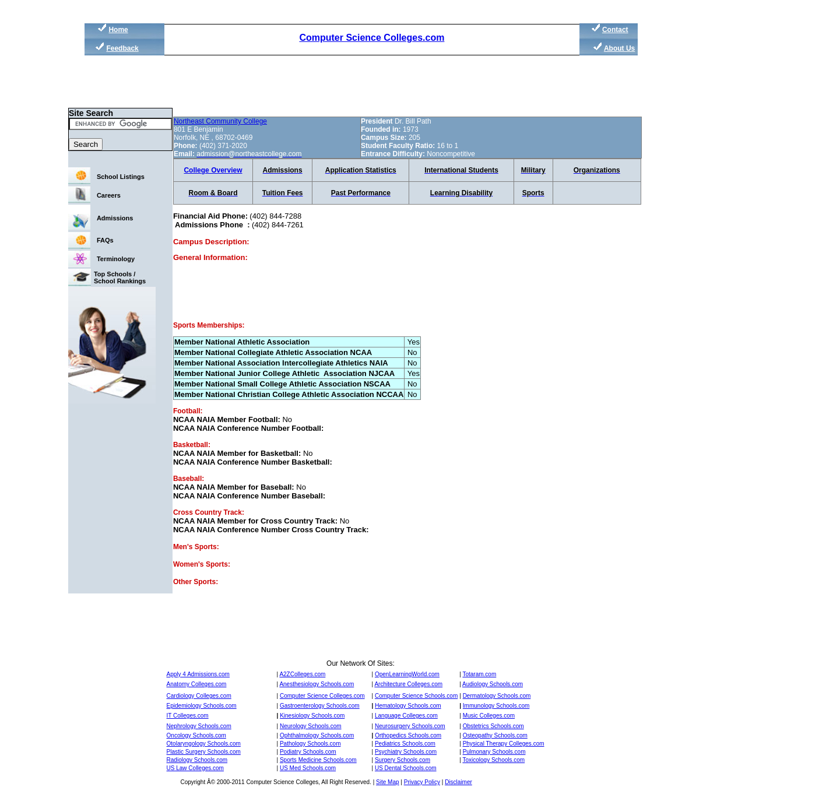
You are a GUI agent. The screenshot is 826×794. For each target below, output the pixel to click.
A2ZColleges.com (302, 674)
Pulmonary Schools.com (494, 752)
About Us (619, 48)
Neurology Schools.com (311, 726)
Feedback (122, 48)
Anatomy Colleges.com (197, 684)
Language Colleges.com (406, 715)
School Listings (121, 176)
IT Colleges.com (188, 715)
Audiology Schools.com (492, 684)
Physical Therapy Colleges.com (503, 743)
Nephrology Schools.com (199, 726)
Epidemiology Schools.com (202, 705)
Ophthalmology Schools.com (317, 735)
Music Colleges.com (489, 715)
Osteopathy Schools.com (495, 735)
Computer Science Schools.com (416, 696)
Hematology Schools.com (408, 705)
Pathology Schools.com (310, 743)
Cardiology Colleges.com (199, 696)
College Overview (213, 170)
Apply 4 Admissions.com (198, 674)
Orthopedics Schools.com (408, 735)
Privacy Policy (422, 782)
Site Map (387, 782)
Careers (109, 195)
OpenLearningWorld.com (407, 674)
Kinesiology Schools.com (312, 715)
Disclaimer (458, 782)
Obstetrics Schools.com (493, 726)
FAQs (105, 240)
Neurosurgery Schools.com (410, 726)
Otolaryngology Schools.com (204, 743)
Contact (615, 30)
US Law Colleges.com (195, 768)
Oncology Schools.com (196, 735)
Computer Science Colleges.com (371, 38)
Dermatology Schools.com (497, 696)
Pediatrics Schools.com (405, 743)
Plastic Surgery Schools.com (204, 752)
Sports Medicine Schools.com (318, 760)
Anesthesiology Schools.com (316, 684)
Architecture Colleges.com (408, 684)
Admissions (115, 218)
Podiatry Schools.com (308, 752)
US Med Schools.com (308, 768)
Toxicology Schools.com (493, 760)
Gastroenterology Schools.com (320, 705)
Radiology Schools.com (197, 760)
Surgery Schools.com (402, 760)
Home (118, 30)
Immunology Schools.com (496, 705)
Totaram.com (479, 674)
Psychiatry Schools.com (406, 752)
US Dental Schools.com (406, 768)
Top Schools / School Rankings (120, 277)
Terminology (116, 258)
